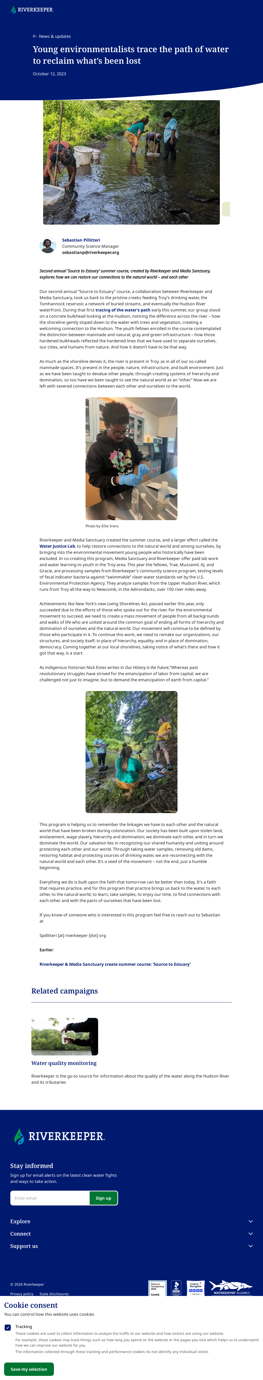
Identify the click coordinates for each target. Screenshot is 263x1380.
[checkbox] (8, 1326)
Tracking (23, 1326)
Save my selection (29, 1369)
